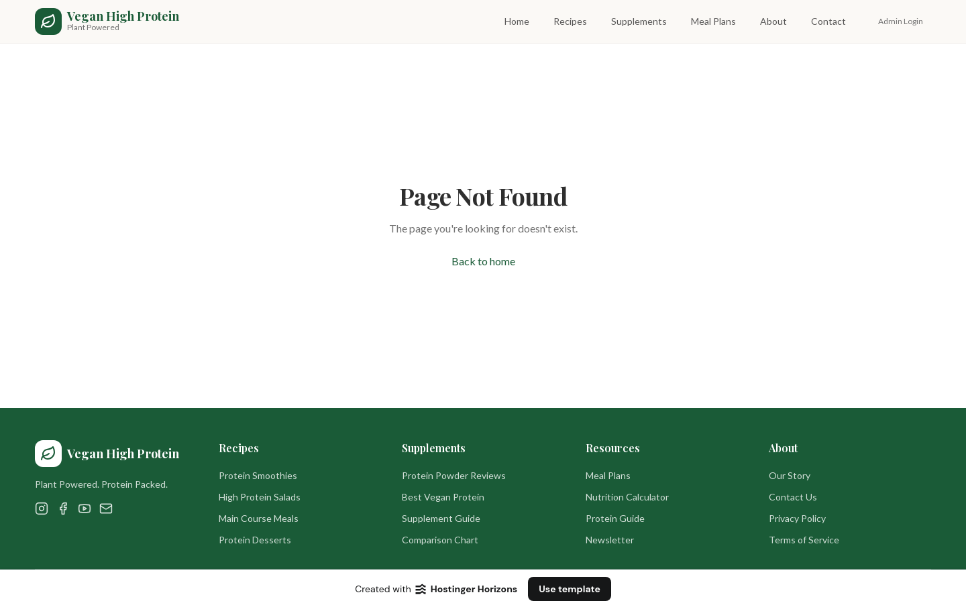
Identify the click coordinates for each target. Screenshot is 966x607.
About (773, 21)
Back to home (483, 261)
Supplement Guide (441, 518)
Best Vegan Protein (443, 496)
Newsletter (610, 539)
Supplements (639, 21)
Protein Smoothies (258, 475)
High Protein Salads (260, 496)
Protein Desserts (255, 539)
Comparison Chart (440, 539)
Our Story (789, 475)
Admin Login (900, 21)
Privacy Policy (797, 518)
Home (516, 21)
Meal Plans (713, 21)
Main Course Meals (259, 518)
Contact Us (793, 496)
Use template (569, 589)
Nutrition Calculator (627, 496)
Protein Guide (615, 518)
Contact (828, 21)
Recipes (570, 21)
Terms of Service (804, 539)
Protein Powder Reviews (454, 475)
